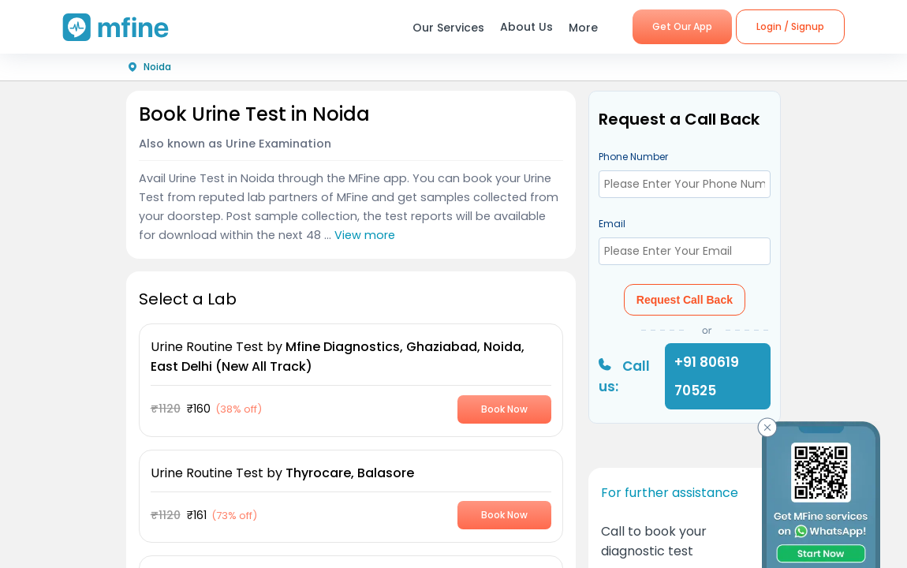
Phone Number (633, 156)
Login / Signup (790, 26)
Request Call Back (684, 299)
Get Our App (682, 26)
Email (612, 223)
